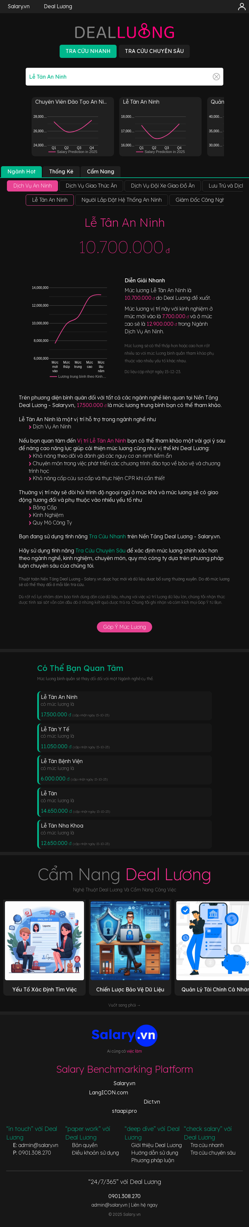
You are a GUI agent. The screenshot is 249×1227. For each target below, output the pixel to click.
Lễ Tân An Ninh (59, 697)
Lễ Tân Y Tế (55, 729)
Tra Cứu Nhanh (108, 536)
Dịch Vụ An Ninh (52, 426)
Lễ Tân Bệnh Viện (62, 761)
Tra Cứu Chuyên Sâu (101, 550)
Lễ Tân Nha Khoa (62, 825)
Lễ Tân (49, 793)
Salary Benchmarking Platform (124, 1069)
